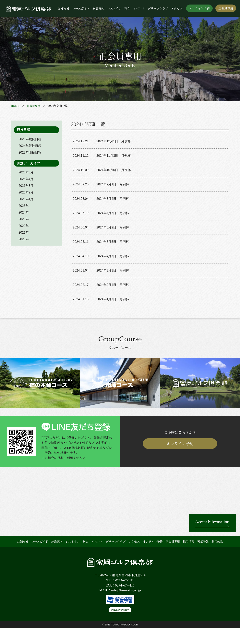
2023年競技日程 (29, 152)
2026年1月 (26, 199)
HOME (15, 106)
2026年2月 (26, 192)
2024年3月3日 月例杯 (113, 270)
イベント (139, 8)
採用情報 (188, 541)
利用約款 (217, 541)
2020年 (23, 239)
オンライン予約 (199, 8)
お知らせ (63, 8)
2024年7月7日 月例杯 (112, 213)
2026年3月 (26, 185)
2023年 (23, 219)
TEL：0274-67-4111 (120, 580)
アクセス (177, 8)
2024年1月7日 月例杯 (112, 299)
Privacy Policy (120, 609)
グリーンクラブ (158, 8)
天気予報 (203, 541)
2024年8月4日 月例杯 (112, 198)
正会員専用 (225, 8)
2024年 (23, 212)
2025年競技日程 (29, 139)
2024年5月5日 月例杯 (112, 241)
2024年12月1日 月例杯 (113, 141)
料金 (127, 8)
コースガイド (81, 8)
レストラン (114, 8)
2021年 (23, 232)
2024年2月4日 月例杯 (112, 284)
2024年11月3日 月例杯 (113, 155)
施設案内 (98, 8)
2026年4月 (26, 179)
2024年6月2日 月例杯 (112, 227)
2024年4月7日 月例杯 (112, 256)
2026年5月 (26, 172)
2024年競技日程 (29, 145)
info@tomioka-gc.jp (126, 590)
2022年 (23, 225)
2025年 (23, 205)
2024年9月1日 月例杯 (112, 184)
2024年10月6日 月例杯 (113, 170)
